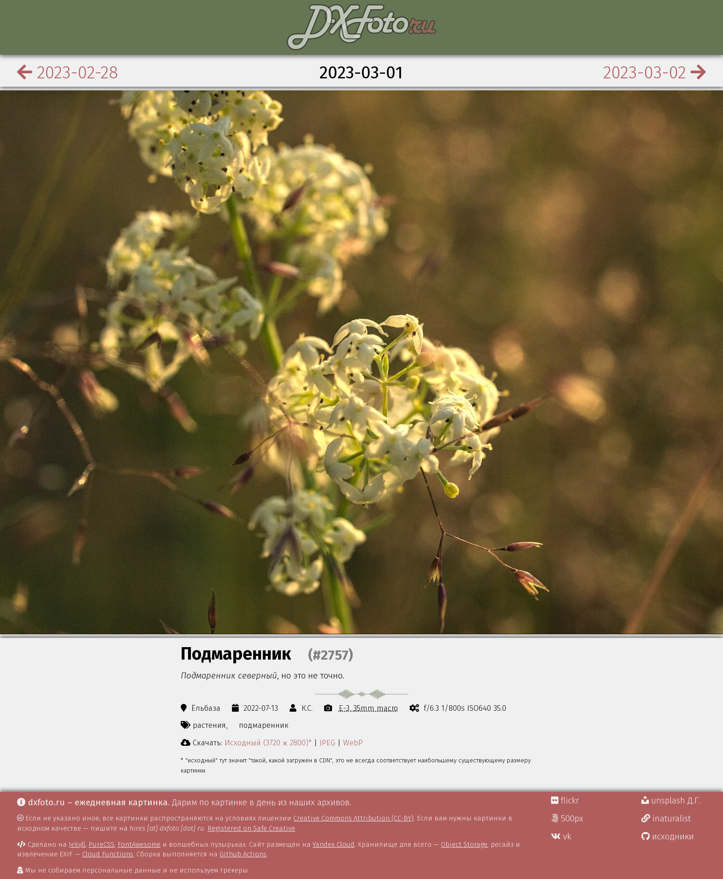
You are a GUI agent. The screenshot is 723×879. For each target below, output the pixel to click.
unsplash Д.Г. (670, 801)
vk (561, 837)
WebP (353, 742)
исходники (667, 837)
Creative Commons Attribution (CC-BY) (353, 818)
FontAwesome (139, 844)
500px (567, 819)
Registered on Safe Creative (251, 828)
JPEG (327, 742)
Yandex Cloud (334, 844)
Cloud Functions (107, 854)
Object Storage (464, 844)
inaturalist (666, 819)
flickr (565, 801)
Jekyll (77, 844)
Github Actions (243, 854)
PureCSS (101, 844)
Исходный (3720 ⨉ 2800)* (268, 742)
